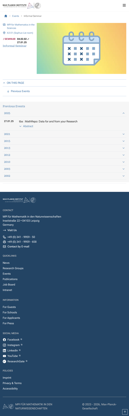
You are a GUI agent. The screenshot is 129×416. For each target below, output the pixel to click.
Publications (10, 279)
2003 (64, 168)
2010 (64, 161)
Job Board (9, 284)
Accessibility (10, 388)
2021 (64, 134)
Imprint (7, 377)
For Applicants (11, 317)
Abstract (26, 126)
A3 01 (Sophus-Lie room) (20, 32)
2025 (64, 113)
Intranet (7, 290)
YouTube (13, 356)
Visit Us (12, 230)
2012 (64, 155)
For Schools (10, 312)
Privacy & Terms (12, 383)
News (6, 262)
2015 (64, 141)
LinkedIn (13, 350)
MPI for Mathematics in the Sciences (21, 26)
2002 (64, 175)
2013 (64, 148)
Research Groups (13, 268)
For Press (8, 323)
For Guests (9, 307)
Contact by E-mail (18, 246)
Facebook (13, 339)
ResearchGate (16, 361)
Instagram (13, 345)
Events (7, 273)
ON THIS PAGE (13, 82)
